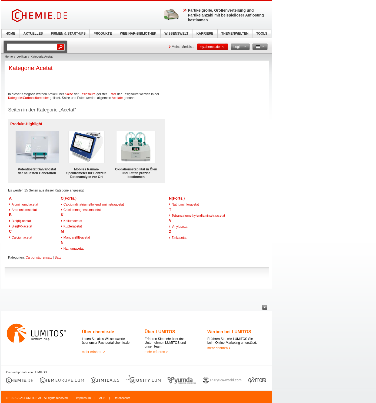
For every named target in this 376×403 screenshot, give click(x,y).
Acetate (117, 98)
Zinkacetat (179, 238)
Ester (112, 94)
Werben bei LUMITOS (229, 331)
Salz (58, 257)
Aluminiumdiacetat (25, 204)
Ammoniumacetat (24, 210)
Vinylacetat (179, 227)
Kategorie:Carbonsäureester (28, 98)
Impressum (83, 397)
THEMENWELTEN (234, 33)
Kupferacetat (73, 226)
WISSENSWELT (176, 33)
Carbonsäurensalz (39, 257)
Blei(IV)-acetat (22, 226)
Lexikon (21, 56)
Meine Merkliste (183, 47)
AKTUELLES (33, 33)
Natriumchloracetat (185, 204)
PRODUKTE (103, 33)
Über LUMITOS (160, 331)
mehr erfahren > (93, 352)
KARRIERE (205, 33)
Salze (69, 94)
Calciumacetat (22, 237)
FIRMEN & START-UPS (68, 33)
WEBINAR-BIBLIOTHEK (138, 33)
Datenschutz (122, 397)
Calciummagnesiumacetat (82, 210)
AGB (102, 397)
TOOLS (261, 33)
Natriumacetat (74, 248)
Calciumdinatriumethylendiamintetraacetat (94, 204)
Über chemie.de (98, 331)
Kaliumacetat (73, 221)
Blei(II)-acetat (21, 221)
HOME (10, 33)
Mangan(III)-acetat (77, 237)
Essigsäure (87, 94)
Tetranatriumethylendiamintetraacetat (198, 215)
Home (9, 56)
